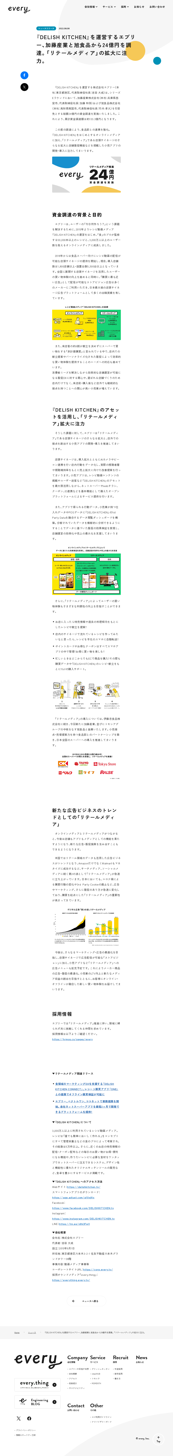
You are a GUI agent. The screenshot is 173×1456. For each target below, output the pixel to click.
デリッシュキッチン (101, 1369)
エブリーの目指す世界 (79, 1369)
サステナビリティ (77, 1388)
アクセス (73, 1379)
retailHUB (96, 1374)
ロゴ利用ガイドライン (102, 1417)
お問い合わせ (157, 6)
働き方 (118, 1379)
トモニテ (96, 1379)
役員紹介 (73, 1383)
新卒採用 (118, 1374)
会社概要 (73, 1374)
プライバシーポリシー (26, 1430)
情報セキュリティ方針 (26, 1435)
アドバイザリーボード (102, 1422)
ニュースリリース (46, 28)
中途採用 (118, 1369)
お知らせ (139, 6)
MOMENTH (96, 1383)
